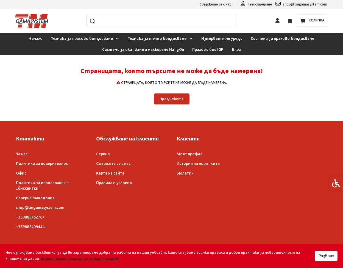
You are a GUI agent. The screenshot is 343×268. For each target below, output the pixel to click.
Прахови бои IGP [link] (208, 50)
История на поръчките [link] (198, 163)
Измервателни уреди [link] (221, 39)
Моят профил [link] (189, 154)
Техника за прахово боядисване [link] (85, 39)
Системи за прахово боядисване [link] (282, 39)
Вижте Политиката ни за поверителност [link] (80, 259)
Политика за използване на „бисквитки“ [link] (42, 185)
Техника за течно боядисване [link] (160, 39)
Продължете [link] (172, 99)
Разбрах (326, 256)
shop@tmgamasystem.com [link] (40, 207)
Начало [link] (36, 39)
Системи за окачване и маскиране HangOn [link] (143, 50)
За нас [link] (21, 154)
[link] (256, 4)
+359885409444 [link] (30, 227)
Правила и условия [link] (114, 183)
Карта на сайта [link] (110, 173)
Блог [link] (236, 50)
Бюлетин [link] (185, 173)
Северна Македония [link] (35, 198)
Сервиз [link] (103, 154)
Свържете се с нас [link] (215, 4)
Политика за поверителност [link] (43, 163)
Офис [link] (21, 173)
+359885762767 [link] (30, 217)
